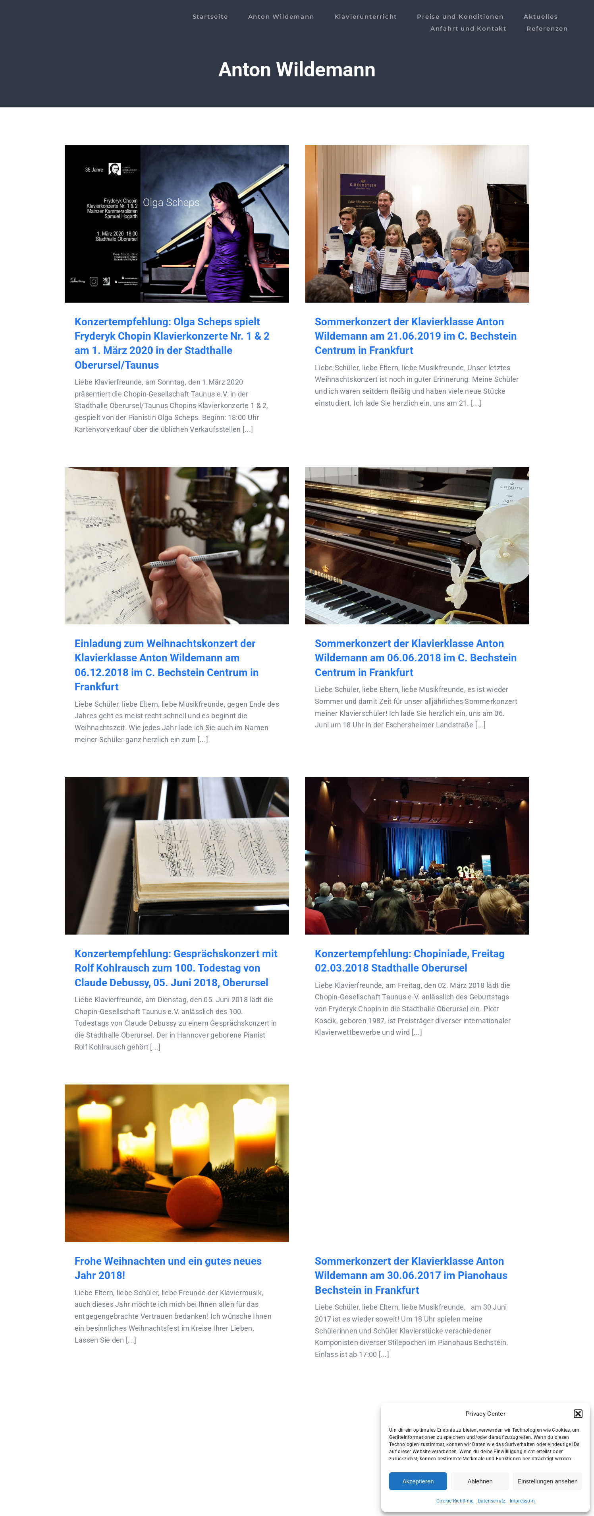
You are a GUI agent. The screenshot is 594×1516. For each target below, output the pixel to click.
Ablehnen (479, 1481)
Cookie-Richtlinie (455, 1501)
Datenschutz (492, 1501)
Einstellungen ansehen (547, 1481)
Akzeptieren (418, 1481)
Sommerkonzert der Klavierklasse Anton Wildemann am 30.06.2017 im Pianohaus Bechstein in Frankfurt (411, 1275)
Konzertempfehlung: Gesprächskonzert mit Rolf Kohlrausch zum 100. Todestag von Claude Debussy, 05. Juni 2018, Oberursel (176, 968)
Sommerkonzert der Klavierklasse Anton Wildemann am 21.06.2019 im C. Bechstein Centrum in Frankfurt (416, 336)
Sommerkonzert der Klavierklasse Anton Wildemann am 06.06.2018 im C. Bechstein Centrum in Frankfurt (416, 657)
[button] (578, 1414)
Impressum (522, 1501)
